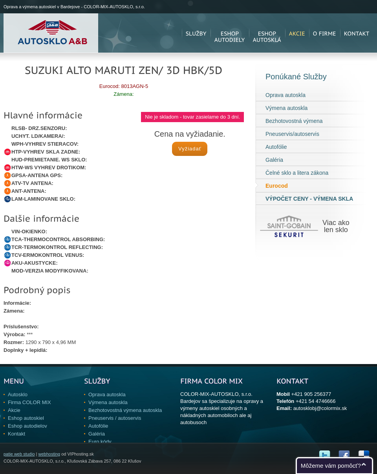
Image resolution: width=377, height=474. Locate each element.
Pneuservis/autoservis (292, 134)
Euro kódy (100, 442)
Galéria (274, 160)
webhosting (49, 454)
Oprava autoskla (285, 95)
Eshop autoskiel (26, 418)
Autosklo (17, 394)
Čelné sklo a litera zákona (296, 173)
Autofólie (276, 147)
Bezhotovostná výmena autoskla (125, 410)
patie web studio (19, 454)
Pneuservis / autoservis (114, 418)
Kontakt (16, 434)
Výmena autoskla (286, 108)
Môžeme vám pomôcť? (331, 465)
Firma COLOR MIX (29, 402)
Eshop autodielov (27, 426)
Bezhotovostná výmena (294, 121)
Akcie (14, 410)
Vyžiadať (189, 149)
